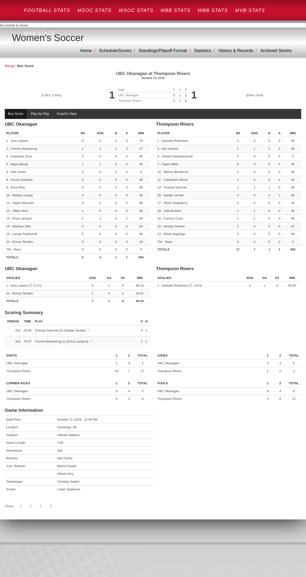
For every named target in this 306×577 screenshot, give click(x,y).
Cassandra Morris (176, 180)
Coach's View (67, 114)
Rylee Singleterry (175, 203)
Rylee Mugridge (174, 234)
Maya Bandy (19, 164)
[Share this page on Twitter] (31, 506)
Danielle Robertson (175, 141)
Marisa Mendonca (176, 172)
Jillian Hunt (20, 211)
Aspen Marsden (23, 203)
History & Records (236, 50)
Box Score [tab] (16, 114)
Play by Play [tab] (40, 114)
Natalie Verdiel (174, 195)
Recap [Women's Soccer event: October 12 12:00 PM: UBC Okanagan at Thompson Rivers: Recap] (9, 66)
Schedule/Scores (115, 50)
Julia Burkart (172, 211)
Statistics (202, 50)
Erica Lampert (22, 218)
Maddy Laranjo (22, 195)
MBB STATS (176, 10)
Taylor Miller (170, 164)
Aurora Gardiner (22, 180)
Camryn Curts (173, 218)
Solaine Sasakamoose (177, 156)
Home (86, 50)
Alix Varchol (170, 148)
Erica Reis (18, 187)
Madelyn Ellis (21, 226)
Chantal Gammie (175, 187)
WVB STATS (39, 33)
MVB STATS (250, 10)
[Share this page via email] (41, 506)
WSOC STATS (136, 10)
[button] (51, 506)
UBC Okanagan (128, 95)
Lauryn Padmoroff (24, 234)
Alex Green (18, 172)
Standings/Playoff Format (163, 50)
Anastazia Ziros (21, 156)
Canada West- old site (42, 15)
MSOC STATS (94, 10)
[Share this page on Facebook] (21, 506)
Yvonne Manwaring (24, 148)
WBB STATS (213, 10)
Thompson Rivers (129, 100)
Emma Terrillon (22, 242)
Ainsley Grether (174, 226)
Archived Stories (276, 50)
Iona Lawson (19, 141)
